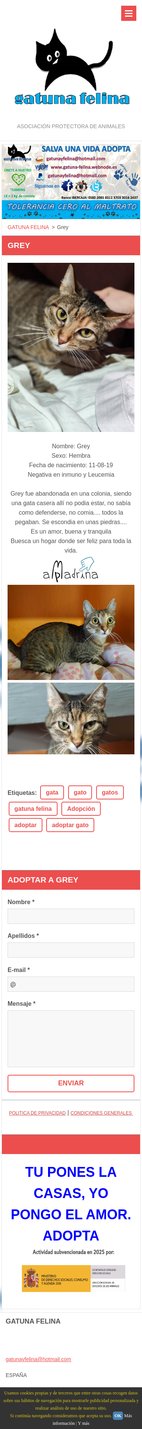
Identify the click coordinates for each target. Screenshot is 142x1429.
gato (80, 792)
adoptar (25, 825)
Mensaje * (22, 1003)
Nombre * (21, 902)
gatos (110, 792)
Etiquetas (21, 793)
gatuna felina (33, 809)
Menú (128, 13)
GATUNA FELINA (28, 227)
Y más (84, 1423)
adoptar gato (70, 825)
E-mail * (19, 970)
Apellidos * (23, 936)
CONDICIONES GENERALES (102, 1113)
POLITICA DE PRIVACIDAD (37, 1113)
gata (52, 792)
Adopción (81, 809)
